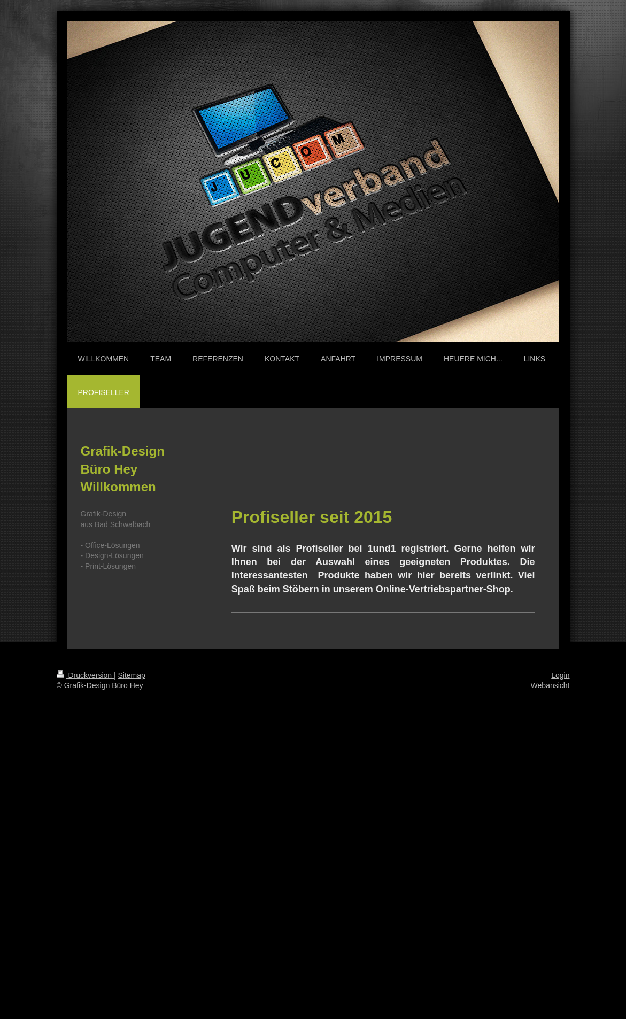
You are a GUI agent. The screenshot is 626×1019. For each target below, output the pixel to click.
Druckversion (85, 675)
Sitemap (131, 675)
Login (560, 675)
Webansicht (550, 685)
